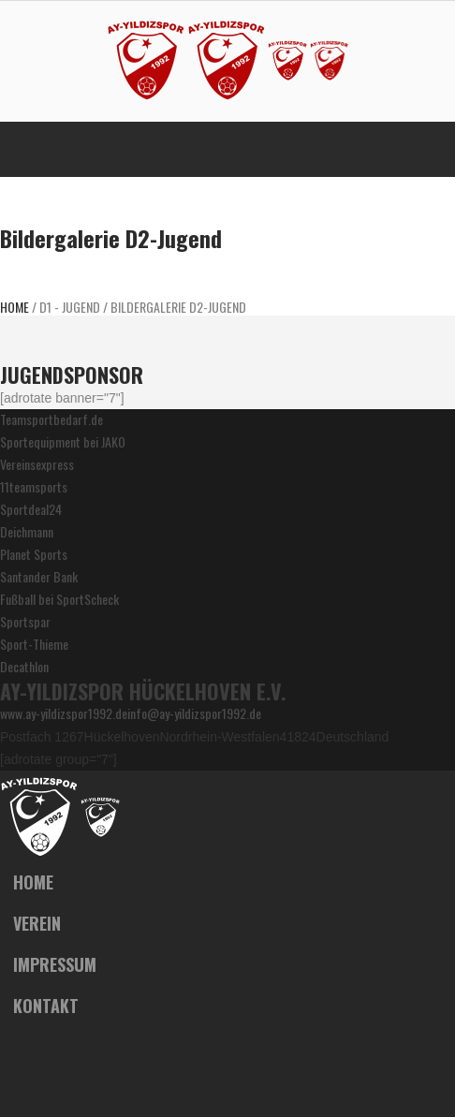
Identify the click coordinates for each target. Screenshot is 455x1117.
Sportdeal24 (31, 509)
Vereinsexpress (37, 464)
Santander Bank (39, 576)
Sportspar (25, 621)
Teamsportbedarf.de (51, 419)
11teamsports (33, 486)
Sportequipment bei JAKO (62, 441)
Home (14, 306)
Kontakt (46, 1005)
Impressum (54, 964)
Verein (37, 923)
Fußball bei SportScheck (59, 599)
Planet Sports (33, 554)
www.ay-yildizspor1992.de (63, 713)
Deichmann (26, 531)
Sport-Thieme (34, 644)
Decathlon (24, 666)
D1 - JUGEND (69, 306)
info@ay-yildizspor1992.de (194, 713)
